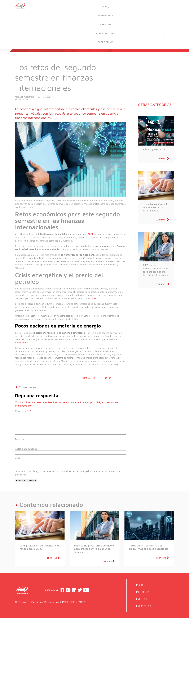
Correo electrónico (27, 448)
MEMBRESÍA (85, 7)
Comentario (23, 411)
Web (18, 458)
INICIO (59, 7)
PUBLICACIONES (135, 7)
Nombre (21, 439)
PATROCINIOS (161, 7)
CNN (90, 234)
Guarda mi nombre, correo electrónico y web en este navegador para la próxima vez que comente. (67, 473)
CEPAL (94, 298)
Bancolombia (21, 342)
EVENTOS (110, 7)
